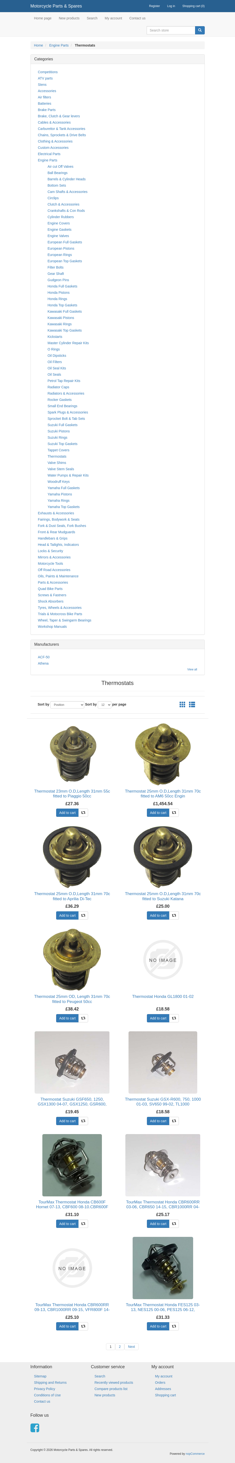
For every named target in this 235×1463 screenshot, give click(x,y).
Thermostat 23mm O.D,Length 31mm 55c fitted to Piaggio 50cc (72, 793)
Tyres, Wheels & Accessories (60, 608)
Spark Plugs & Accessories (68, 412)
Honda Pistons (59, 292)
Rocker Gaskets (60, 400)
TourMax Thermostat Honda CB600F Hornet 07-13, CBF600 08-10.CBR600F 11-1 (72, 1207)
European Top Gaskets (65, 261)
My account (113, 18)
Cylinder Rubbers (61, 217)
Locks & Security (50, 551)
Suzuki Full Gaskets (63, 425)
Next (131, 1347)
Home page (43, 18)
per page (119, 704)
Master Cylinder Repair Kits (68, 343)
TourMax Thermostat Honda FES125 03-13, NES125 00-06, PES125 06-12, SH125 (163, 1310)
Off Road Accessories (54, 570)
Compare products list (111, 1389)
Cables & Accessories (54, 122)
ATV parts (45, 78)
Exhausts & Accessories (56, 513)
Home (38, 45)
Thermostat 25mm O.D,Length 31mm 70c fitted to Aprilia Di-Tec (72, 896)
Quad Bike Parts (50, 589)
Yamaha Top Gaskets (64, 507)
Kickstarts (55, 337)
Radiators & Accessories (66, 393)
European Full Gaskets (65, 242)
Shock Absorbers (51, 601)
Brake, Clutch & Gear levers (59, 116)
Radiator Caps (58, 387)
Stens (42, 85)
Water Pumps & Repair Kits (68, 475)
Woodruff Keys (59, 482)
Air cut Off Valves (61, 166)
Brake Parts (47, 110)
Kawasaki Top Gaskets (65, 330)
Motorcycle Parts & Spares (56, 6)
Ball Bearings (58, 173)
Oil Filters (55, 362)
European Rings (60, 255)
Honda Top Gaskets (62, 305)
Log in (171, 6)
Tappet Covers (58, 450)
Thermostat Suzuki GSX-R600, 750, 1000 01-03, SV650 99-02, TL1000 (163, 1101)
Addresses (163, 1389)
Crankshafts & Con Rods (66, 211)
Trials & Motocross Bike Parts (60, 614)
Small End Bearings (62, 406)
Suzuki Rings (58, 437)
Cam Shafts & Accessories (68, 192)
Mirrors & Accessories (54, 557)
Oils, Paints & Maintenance (58, 576)
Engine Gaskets (60, 229)
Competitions (48, 72)
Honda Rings (57, 299)
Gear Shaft (56, 274)
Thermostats (57, 456)
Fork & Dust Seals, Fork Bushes (62, 526)
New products (69, 18)
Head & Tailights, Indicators (58, 545)
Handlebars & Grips (53, 538)
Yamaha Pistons (60, 494)
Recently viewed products (114, 1382)
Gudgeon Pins (58, 280)
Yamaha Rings (59, 500)
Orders (160, 1382)
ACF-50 (44, 657)
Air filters (44, 97)
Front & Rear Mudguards (56, 532)
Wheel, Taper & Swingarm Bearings (64, 620)
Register (154, 6)
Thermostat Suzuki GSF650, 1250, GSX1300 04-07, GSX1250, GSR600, (72, 1101)
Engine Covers (59, 223)
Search (92, 18)
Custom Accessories (53, 148)
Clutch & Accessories (64, 204)
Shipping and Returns (50, 1382)
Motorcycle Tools (50, 563)
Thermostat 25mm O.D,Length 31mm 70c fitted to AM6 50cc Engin (163, 793)
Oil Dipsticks (57, 356)
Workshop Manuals (52, 626)
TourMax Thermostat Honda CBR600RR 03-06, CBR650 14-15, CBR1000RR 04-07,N (163, 1207)
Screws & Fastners (52, 595)
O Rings (54, 349)
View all (192, 669)
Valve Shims (57, 463)
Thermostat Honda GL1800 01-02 (163, 996)
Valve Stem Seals (61, 469)
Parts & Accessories (53, 582)
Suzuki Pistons (59, 431)
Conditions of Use (47, 1395)
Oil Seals (54, 374)
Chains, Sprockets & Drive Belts (62, 135)
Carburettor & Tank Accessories (61, 129)
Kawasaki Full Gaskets (65, 311)
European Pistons (61, 248)
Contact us (137, 18)
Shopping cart (165, 1395)
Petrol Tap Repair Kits (64, 381)
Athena (43, 663)
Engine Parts (58, 45)
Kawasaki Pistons (61, 318)
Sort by (43, 704)
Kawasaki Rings (60, 324)
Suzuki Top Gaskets (62, 444)
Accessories (47, 91)
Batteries (44, 103)
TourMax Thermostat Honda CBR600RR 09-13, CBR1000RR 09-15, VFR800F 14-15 (72, 1310)
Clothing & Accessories (55, 141)
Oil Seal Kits (57, 368)
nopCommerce (195, 1453)
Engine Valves (58, 236)
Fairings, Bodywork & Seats (59, 519)
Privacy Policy (44, 1389)
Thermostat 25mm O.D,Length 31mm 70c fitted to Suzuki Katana (163, 896)
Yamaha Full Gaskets (64, 488)
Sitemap (40, 1376)
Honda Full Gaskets (62, 286)
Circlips (53, 198)
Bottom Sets (57, 185)
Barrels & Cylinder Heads (67, 179)
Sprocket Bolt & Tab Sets (66, 419)
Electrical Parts (49, 154)
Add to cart (67, 813)
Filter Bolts (56, 267)
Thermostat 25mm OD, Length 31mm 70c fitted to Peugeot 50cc (72, 999)
